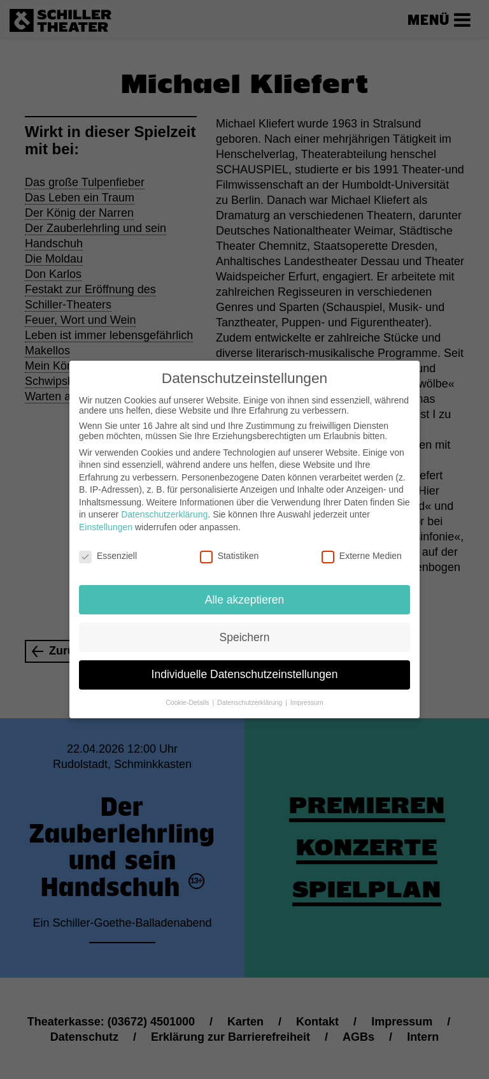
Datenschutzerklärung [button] (250, 695)
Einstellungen (105, 520)
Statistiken (229, 549)
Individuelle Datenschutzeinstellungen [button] (245, 667)
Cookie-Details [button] (188, 695)
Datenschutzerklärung (164, 507)
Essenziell (108, 549)
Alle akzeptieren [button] (245, 592)
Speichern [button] (245, 629)
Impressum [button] (306, 695)
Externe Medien (362, 549)
